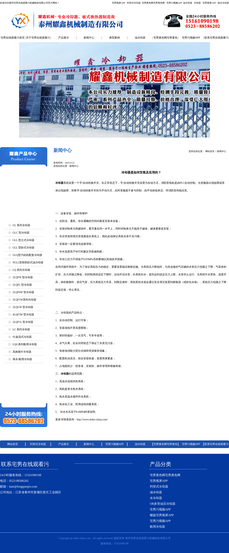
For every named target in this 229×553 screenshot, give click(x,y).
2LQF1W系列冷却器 (22, 299)
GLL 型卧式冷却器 (21, 247)
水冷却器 (156, 498)
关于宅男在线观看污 (38, 37)
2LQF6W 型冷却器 (21, 292)
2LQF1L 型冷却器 (21, 322)
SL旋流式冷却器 (20, 336)
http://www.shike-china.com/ (92, 419)
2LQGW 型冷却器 (21, 307)
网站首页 (209, 151)
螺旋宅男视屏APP (23, 387)
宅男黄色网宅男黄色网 (153, 3)
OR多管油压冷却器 (162, 503)
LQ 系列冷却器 (19, 269)
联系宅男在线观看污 (216, 37)
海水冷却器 (223, 3)
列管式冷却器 (134, 3)
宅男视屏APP (170, 3)
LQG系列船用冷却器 (23, 344)
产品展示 (63, 37)
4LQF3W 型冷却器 (21, 314)
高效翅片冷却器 (20, 351)
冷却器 (197, 3)
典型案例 (114, 37)
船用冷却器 (157, 526)
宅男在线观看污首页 (13, 37)
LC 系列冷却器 (19, 329)
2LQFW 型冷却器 (21, 277)
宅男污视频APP (174, 3)
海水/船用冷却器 (24, 208)
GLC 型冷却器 (19, 232)
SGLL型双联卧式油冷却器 (26, 262)
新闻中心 (89, 37)
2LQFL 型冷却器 (20, 284)
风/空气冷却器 (23, 198)
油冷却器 (187, 3)
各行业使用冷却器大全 (23, 397)
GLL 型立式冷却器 (21, 240)
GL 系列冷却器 (19, 225)
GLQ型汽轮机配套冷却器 (25, 255)
